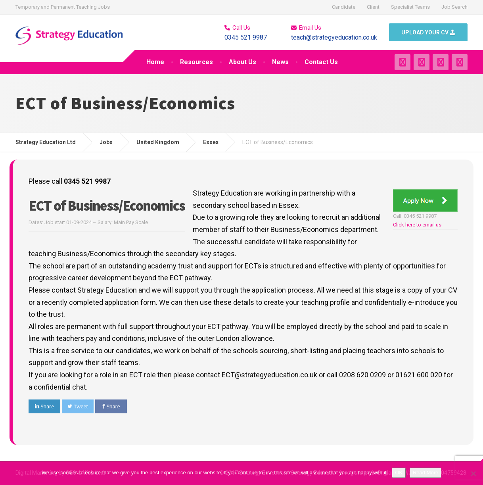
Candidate (343, 7)
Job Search (454, 7)
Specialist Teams (410, 7)
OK (398, 472)
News (280, 62)
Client (373, 7)
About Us (242, 62)
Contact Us (321, 62)
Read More (425, 472)
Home (155, 62)
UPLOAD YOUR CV (428, 32)
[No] (473, 473)
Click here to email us (417, 225)
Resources (196, 62)
